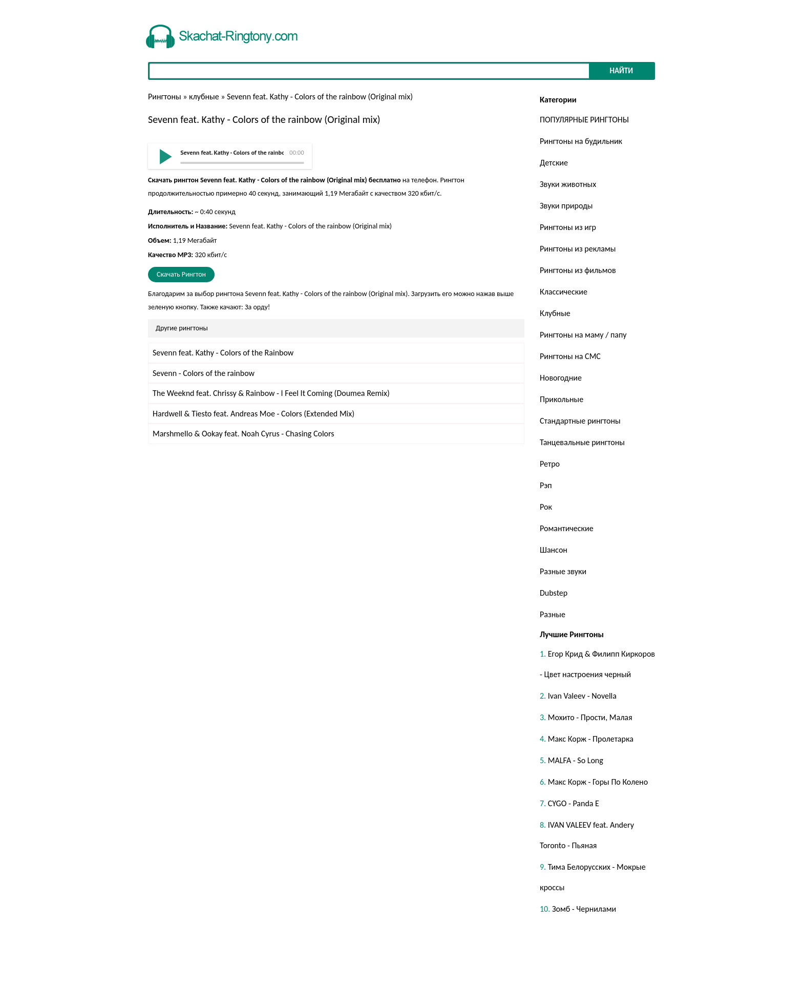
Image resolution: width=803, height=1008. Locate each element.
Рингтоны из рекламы (578, 249)
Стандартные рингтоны (580, 421)
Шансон (553, 550)
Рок (546, 507)
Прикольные (561, 399)
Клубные (555, 313)
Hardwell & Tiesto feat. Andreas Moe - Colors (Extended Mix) (253, 413)
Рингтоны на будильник (581, 141)
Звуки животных (568, 184)
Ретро (550, 464)
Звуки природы (566, 206)
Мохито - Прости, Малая (590, 717)
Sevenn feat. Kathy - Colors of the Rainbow (223, 353)
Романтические (567, 528)
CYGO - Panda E (573, 803)
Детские (554, 162)
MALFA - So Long (575, 760)
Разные (552, 614)
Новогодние (561, 378)
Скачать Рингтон (181, 274)
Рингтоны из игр (568, 227)
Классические (563, 292)
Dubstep (553, 593)
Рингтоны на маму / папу (583, 335)
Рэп (546, 485)
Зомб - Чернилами (584, 909)
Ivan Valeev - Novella (582, 696)
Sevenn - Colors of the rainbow (204, 373)
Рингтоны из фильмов (578, 270)
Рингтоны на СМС (570, 356)
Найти (621, 70)
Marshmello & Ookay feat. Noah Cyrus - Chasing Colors (243, 433)
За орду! (257, 307)
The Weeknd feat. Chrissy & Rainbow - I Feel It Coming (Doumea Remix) (271, 393)
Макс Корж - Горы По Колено (598, 782)
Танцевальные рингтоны (582, 442)
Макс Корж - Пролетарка (590, 739)
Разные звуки (563, 571)
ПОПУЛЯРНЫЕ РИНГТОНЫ (584, 119)
